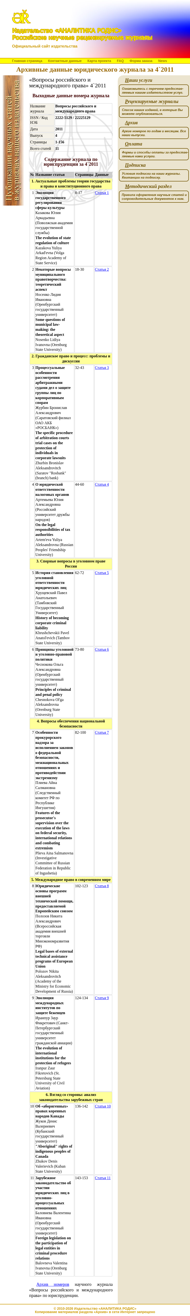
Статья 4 (102, 484)
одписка (135, 165)
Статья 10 (103, 1106)
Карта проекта (99, 61)
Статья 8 (102, 886)
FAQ (120, 61)
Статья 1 (102, 193)
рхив (131, 122)
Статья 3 (102, 368)
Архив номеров (52, 1284)
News (162, 61)
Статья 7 (102, 732)
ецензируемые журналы (151, 101)
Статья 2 (102, 269)
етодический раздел (148, 186)
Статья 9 (102, 998)
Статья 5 (102, 573)
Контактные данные (64, 61)
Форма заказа (141, 61)
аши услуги (138, 80)
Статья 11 (103, 1178)
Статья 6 (102, 649)
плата (133, 143)
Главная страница (27, 61)
